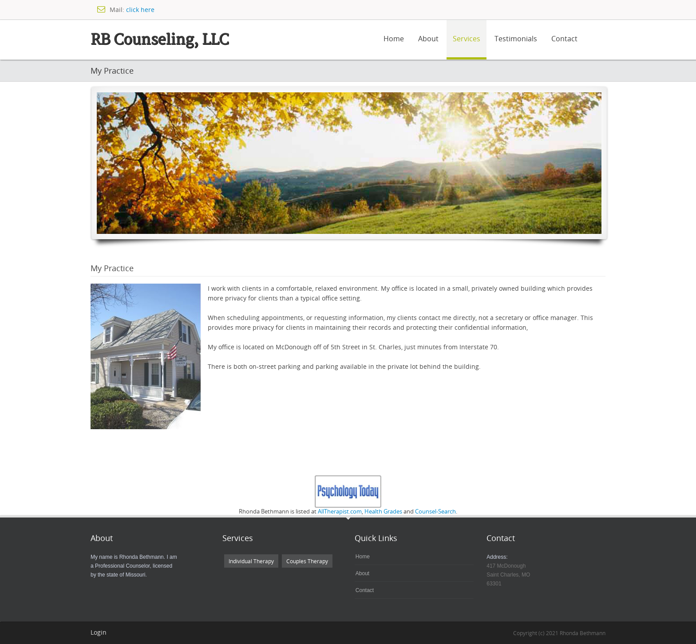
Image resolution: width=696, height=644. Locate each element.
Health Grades (383, 511)
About (428, 38)
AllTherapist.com (340, 511)
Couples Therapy (307, 561)
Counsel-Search (435, 511)
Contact (564, 38)
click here (140, 9)
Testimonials (515, 38)
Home (394, 38)
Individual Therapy (251, 561)
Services (466, 38)
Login (99, 632)
